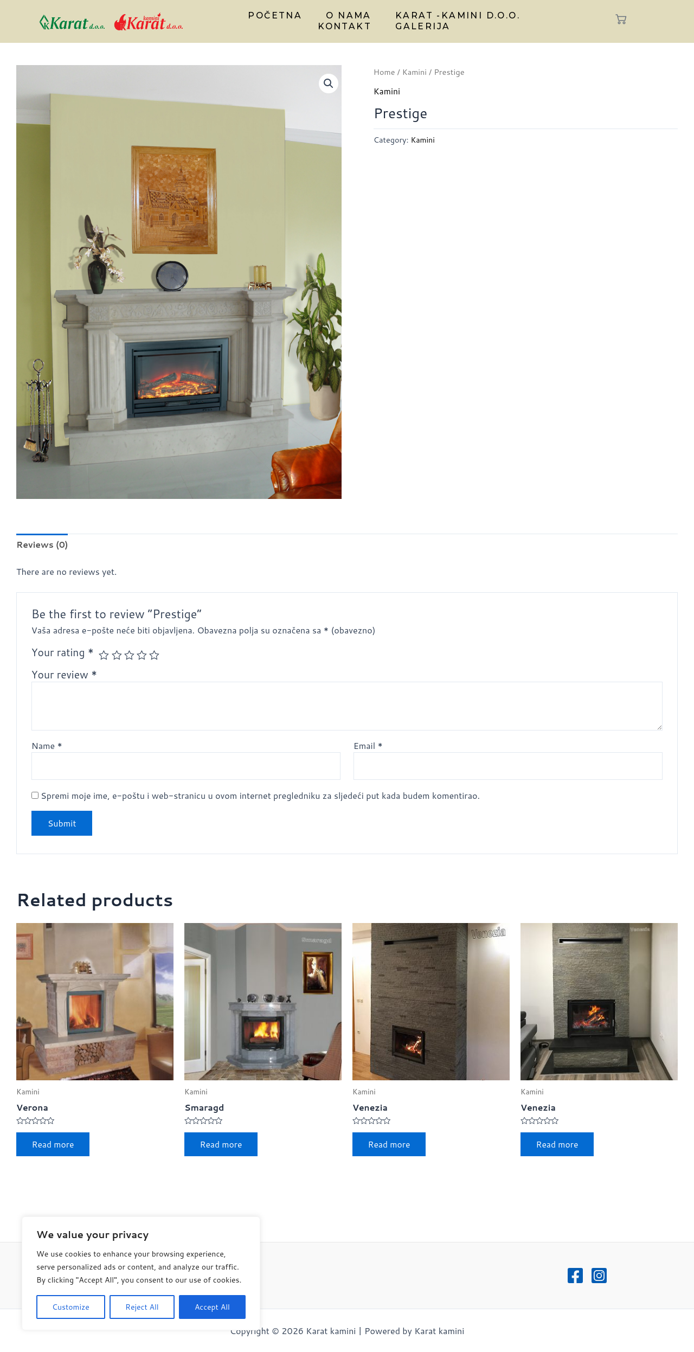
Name (46, 746)
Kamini (415, 72)
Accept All (212, 1307)
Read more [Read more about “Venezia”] (390, 1145)
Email (368, 746)
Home (385, 72)
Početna (278, 16)
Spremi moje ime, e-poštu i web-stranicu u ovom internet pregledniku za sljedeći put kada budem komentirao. (260, 796)
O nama (348, 16)
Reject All (142, 1307)
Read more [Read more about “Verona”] (54, 1145)
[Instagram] (599, 1275)
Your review (64, 675)
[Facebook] (575, 1275)
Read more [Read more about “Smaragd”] (222, 1145)
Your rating (62, 653)
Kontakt (347, 26)
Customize (70, 1307)
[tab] (42, 545)
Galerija (421, 26)
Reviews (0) (42, 545)
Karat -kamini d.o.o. (454, 16)
